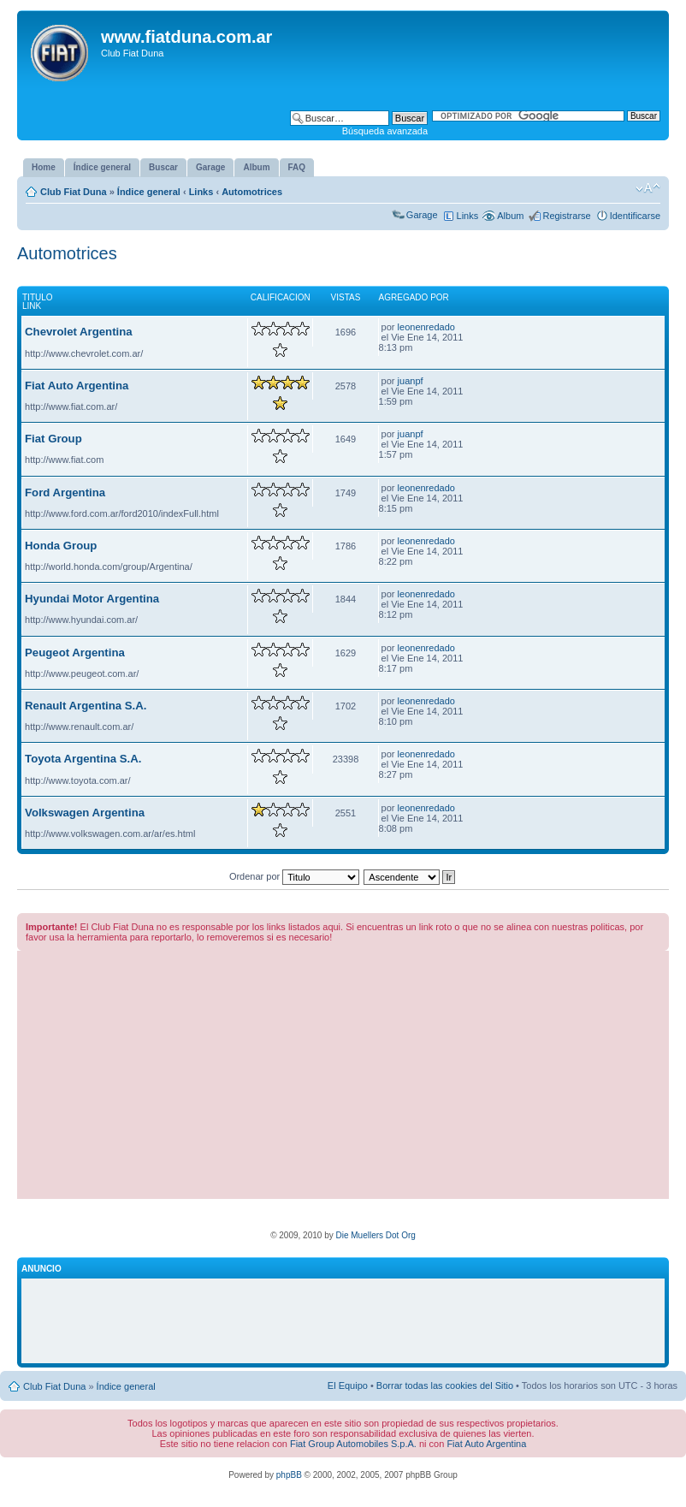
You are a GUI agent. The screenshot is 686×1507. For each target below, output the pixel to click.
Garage (422, 215)
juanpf (410, 381)
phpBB (289, 1475)
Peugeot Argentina (75, 652)
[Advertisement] (343, 1079)
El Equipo (348, 1385)
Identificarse (635, 216)
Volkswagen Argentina (85, 812)
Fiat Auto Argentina (76, 385)
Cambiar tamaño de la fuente (648, 188)
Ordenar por (294, 876)
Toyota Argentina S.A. (83, 758)
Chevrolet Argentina (79, 331)
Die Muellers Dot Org (375, 1235)
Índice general (148, 192)
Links (201, 192)
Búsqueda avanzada (385, 131)
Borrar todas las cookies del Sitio (444, 1385)
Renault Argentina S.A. (85, 705)
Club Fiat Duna (73, 192)
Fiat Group (53, 438)
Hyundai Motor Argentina (92, 598)
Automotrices (252, 192)
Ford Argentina (65, 492)
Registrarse (566, 216)
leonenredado (426, 327)
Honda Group (61, 545)
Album (510, 216)
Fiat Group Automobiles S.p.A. (353, 1444)
